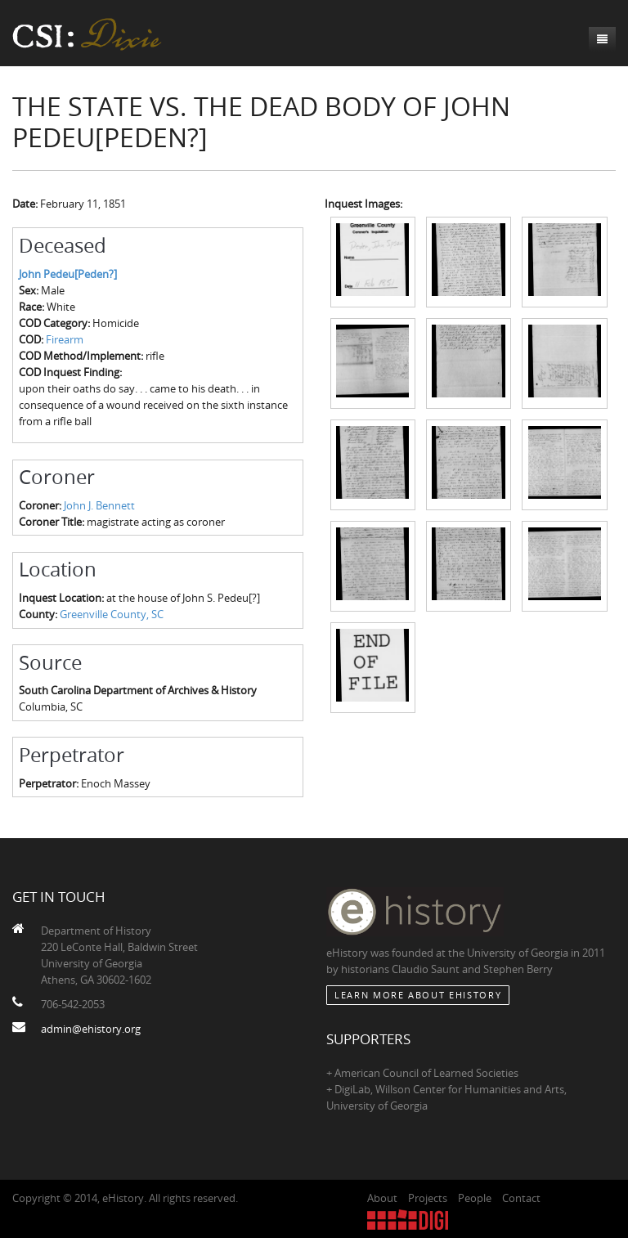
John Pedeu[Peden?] (68, 274)
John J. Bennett (99, 505)
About (382, 1198)
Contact (521, 1198)
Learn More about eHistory (417, 995)
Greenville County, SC (112, 614)
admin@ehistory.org (91, 1028)
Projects (427, 1198)
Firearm (64, 339)
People (474, 1198)
